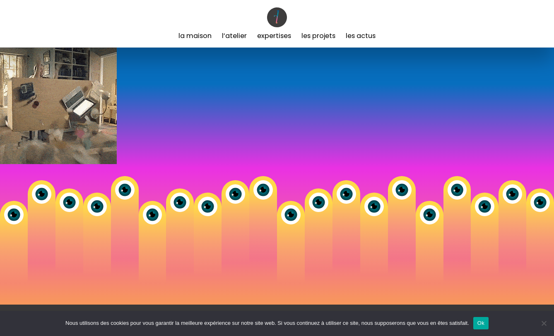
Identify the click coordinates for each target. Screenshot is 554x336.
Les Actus (361, 36)
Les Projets (318, 36)
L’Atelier (234, 36)
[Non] (544, 323)
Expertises (274, 36)
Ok (480, 323)
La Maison (195, 36)
